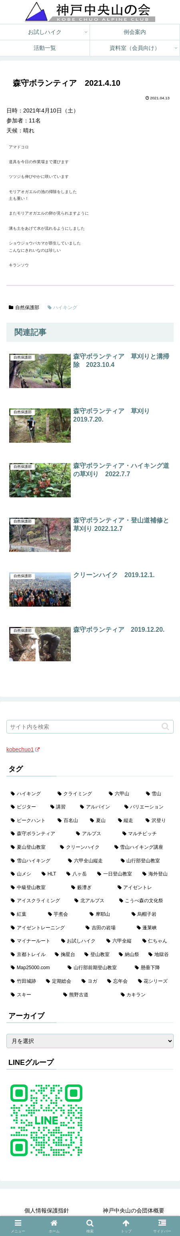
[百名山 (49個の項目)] (69, 821)
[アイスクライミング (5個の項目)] (38, 901)
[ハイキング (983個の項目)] (29, 794)
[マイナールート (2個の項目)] (31, 941)
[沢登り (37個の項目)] (157, 821)
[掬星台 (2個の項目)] (65, 955)
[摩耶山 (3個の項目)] (106, 915)
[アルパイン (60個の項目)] (97, 807)
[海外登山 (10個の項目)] (156, 874)
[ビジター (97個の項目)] (26, 807)
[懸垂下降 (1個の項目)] (152, 968)
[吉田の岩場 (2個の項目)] (106, 928)
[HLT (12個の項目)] (50, 874)
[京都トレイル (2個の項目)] (28, 955)
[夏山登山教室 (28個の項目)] (31, 848)
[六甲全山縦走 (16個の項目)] (89, 861)
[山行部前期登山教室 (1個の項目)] (97, 968)
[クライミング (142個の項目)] (79, 794)
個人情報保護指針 (46, 1210)
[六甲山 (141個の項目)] (123, 794)
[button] (165, 726)
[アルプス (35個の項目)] (94, 834)
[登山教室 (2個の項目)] (97, 955)
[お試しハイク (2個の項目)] (80, 941)
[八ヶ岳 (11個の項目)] (77, 874)
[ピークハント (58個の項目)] (29, 821)
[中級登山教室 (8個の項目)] (36, 888)
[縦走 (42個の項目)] (127, 821)
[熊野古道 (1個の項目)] (87, 995)
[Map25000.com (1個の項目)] (34, 968)
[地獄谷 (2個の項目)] (159, 955)
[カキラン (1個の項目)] (145, 995)
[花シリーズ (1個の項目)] (153, 982)
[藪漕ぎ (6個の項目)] (90, 888)
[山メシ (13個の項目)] (21, 874)
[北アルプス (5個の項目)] (92, 901)
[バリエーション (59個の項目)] (147, 807)
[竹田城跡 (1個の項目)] (24, 982)
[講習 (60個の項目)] (61, 807)
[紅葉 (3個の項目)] (25, 915)
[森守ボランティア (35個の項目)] (39, 834)
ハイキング (63, 307)
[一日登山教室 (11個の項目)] (115, 874)
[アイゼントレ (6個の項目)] (143, 888)
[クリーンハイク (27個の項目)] (82, 848)
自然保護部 (24, 307)
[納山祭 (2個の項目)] (129, 955)
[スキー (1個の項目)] (32, 995)
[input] (90, 726)
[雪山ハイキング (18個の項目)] (35, 861)
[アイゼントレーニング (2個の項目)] (43, 928)
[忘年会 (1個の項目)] (118, 982)
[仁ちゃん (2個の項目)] (156, 941)
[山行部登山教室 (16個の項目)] (145, 861)
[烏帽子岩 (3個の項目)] (150, 915)
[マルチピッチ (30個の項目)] (146, 834)
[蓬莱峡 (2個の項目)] (153, 928)
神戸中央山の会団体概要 (133, 1210)
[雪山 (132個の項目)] (157, 794)
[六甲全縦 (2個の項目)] (120, 941)
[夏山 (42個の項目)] (99, 821)
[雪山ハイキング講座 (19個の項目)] (142, 848)
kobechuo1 (23, 749)
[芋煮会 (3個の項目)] (64, 915)
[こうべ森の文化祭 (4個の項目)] (144, 901)
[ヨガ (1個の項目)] (90, 982)
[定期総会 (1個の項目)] (59, 982)
